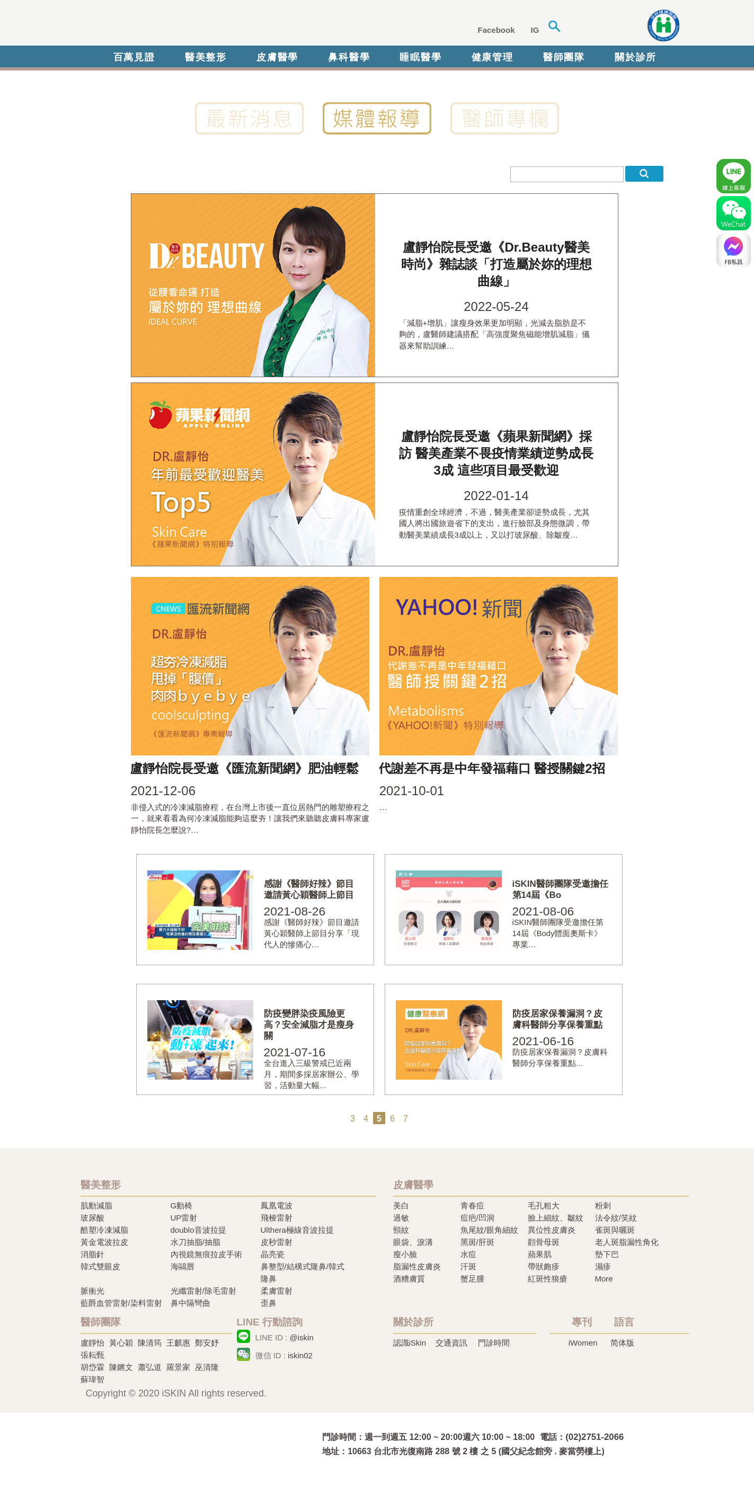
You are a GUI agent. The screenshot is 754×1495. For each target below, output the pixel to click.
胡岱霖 (92, 1367)
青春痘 (472, 1205)
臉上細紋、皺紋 (555, 1217)
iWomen (583, 1342)
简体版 (622, 1342)
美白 (401, 1205)
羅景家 (178, 1367)
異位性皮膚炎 (551, 1229)
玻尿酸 (92, 1217)
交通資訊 (451, 1342)
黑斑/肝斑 (477, 1242)
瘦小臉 (405, 1254)
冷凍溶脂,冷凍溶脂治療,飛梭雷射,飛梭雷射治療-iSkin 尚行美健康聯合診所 (184, 1443)
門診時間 (494, 1342)
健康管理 (492, 57)
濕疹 (603, 1266)
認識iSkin (410, 1342)
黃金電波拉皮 (104, 1242)
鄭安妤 (207, 1342)
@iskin (302, 1337)
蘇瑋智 (92, 1379)
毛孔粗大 (544, 1205)
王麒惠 (178, 1342)
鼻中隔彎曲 (190, 1302)
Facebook (496, 29)
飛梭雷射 (276, 1217)
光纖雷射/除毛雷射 (203, 1290)
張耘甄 (92, 1354)
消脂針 (92, 1254)
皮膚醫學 (277, 57)
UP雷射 (184, 1217)
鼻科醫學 (349, 57)
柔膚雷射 (276, 1290)
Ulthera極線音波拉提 (297, 1229)
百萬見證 (134, 57)
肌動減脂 (96, 1205)
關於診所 (636, 57)
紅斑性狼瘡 (547, 1278)
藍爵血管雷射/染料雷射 (121, 1302)
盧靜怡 (92, 1342)
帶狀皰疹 (544, 1266)
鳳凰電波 (276, 1205)
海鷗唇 (182, 1266)
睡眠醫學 (420, 57)
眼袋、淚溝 (413, 1242)
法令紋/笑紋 (616, 1217)
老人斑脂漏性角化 (627, 1242)
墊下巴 (607, 1254)
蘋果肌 (540, 1254)
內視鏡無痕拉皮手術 (206, 1254)
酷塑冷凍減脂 (104, 1229)
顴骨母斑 (544, 1242)
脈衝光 (92, 1290)
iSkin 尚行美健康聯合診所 (241, 25)
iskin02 (300, 1355)
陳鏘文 (121, 1367)
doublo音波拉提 (198, 1229)
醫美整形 (206, 57)
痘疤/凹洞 (477, 1217)
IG (535, 29)
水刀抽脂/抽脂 (195, 1242)
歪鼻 (269, 1302)
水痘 (468, 1254)
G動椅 (182, 1205)
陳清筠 (150, 1342)
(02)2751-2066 (594, 1437)
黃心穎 (121, 1342)
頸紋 (401, 1229)
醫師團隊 (564, 57)
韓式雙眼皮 (100, 1266)
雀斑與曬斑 (615, 1229)
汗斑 (468, 1266)
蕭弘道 (150, 1367)
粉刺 (603, 1205)
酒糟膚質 (409, 1278)
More (604, 1278)
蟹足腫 (472, 1278)
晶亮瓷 (273, 1254)
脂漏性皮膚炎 (417, 1266)
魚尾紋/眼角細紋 (489, 1229)
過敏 (401, 1217)
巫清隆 (207, 1367)
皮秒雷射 (276, 1242)
